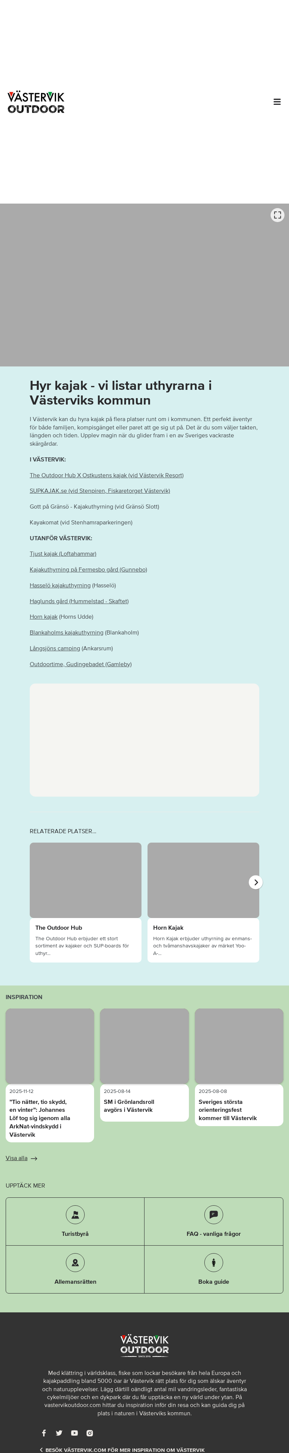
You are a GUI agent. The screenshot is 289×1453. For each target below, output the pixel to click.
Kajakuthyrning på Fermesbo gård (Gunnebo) (88, 569)
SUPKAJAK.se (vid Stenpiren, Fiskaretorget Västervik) (100, 490)
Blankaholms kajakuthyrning (66, 632)
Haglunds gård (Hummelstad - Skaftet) (79, 601)
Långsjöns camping (55, 648)
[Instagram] (89, 1433)
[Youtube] (74, 1433)
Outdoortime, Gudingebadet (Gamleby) (81, 664)
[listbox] (144, 285)
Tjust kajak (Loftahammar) (63, 553)
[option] (144, 285)
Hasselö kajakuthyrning (60, 585)
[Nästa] (256, 882)
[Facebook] (44, 1433)
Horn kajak (44, 616)
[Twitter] (59, 1433)
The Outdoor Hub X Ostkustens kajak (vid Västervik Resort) (107, 475)
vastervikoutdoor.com (72, 1404)
